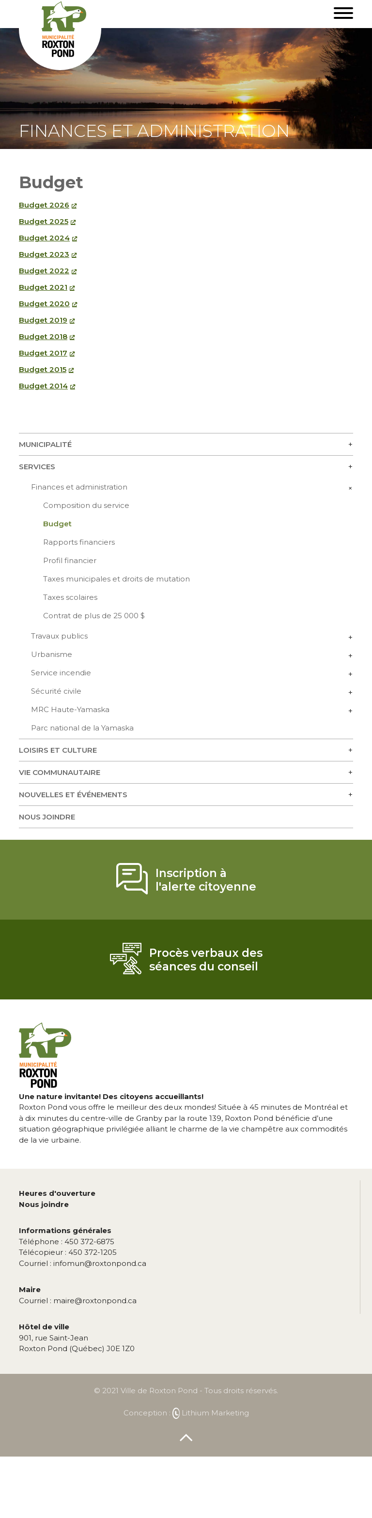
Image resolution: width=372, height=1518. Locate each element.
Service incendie (61, 672)
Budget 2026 (44, 204)
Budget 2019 (43, 320)
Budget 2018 (43, 336)
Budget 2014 (43, 385)
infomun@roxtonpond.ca (82, 1263)
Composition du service (86, 505)
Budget (57, 523)
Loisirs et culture (58, 750)
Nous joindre (47, 816)
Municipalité (45, 444)
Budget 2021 (43, 287)
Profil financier (69, 560)
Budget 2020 (44, 303)
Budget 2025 (43, 221)
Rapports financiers (79, 542)
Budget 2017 (43, 352)
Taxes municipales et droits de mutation (116, 578)
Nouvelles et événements (73, 794)
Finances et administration (79, 486)
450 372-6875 (66, 1241)
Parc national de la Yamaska (82, 727)
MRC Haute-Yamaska (70, 709)
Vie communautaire (59, 772)
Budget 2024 (44, 237)
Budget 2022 (44, 270)
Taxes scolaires (70, 597)
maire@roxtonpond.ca (78, 1300)
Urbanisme (51, 654)
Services (37, 466)
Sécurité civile (56, 691)
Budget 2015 (42, 369)
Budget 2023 (44, 254)
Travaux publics (59, 635)
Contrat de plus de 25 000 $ (94, 615)
